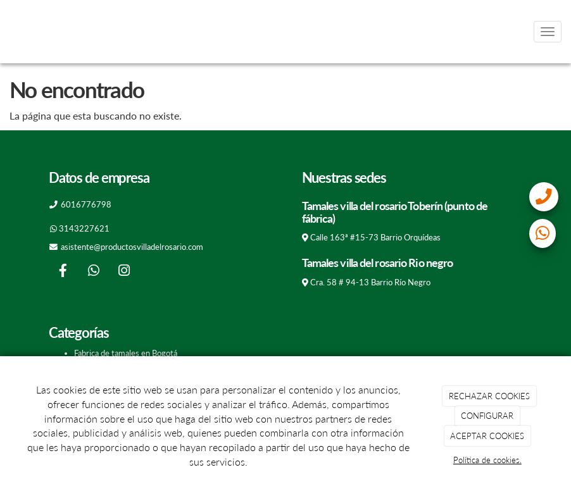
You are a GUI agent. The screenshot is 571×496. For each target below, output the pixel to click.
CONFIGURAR (487, 416)
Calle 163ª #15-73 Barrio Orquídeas (375, 237)
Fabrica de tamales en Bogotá (125, 353)
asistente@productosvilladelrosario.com (132, 247)
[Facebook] (62, 271)
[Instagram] (124, 271)
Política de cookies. (487, 460)
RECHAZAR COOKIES (489, 396)
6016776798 (86, 204)
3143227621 (84, 228)
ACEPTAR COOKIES (487, 436)
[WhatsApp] (93, 271)
